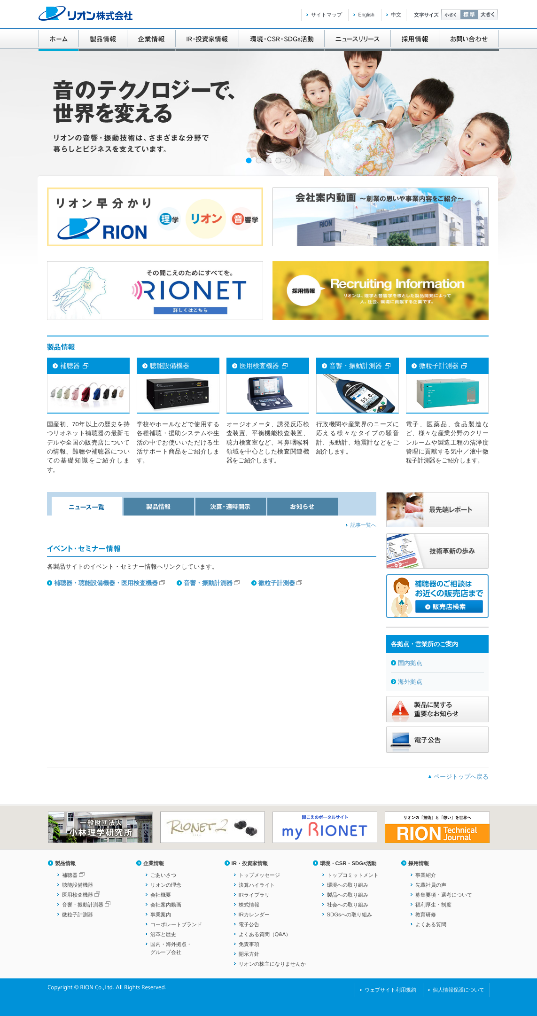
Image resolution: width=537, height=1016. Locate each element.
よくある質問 (430, 924)
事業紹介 (425, 875)
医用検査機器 (77, 895)
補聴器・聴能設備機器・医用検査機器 (106, 582)
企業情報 (153, 863)
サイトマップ (326, 14)
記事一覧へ (363, 525)
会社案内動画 (165, 904)
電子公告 (249, 924)
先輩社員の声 (430, 885)
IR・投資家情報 (250, 863)
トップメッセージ (259, 875)
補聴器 (70, 875)
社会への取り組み (347, 904)
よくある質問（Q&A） (265, 934)
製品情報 (65, 863)
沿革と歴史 (163, 934)
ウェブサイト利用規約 (390, 990)
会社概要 (160, 895)
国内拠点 (410, 662)
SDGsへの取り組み (349, 914)
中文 (396, 14)
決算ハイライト (257, 885)
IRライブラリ (254, 895)
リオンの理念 (165, 885)
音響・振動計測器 (208, 582)
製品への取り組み (347, 895)
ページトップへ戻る (461, 776)
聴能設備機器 (77, 885)
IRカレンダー (254, 914)
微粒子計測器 (276, 582)
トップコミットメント (353, 875)
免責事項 (249, 944)
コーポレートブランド (176, 924)
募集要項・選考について (443, 895)
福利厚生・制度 (433, 904)
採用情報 (418, 863)
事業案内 (160, 914)
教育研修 (425, 914)
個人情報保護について (458, 990)
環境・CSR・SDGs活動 (348, 863)
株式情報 (249, 904)
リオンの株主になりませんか (272, 964)
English (366, 14)
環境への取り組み (347, 885)
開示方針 (249, 954)
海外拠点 (410, 681)
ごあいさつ (163, 875)
